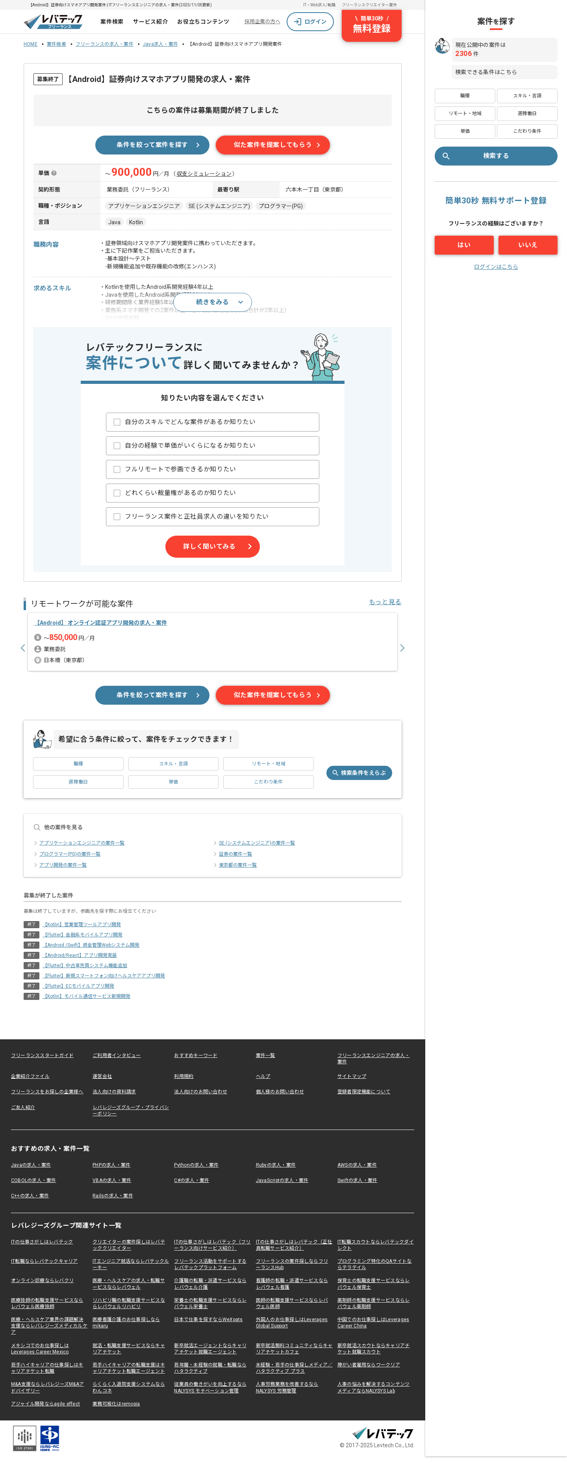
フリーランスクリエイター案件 (369, 5)
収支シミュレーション (204, 174)
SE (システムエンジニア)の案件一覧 (254, 849)
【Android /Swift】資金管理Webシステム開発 (91, 952)
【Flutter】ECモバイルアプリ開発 (78, 993)
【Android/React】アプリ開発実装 (80, 962)
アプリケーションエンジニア (144, 206)
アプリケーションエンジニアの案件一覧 (78, 849)
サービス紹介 (150, 22)
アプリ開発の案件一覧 (60, 871)
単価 (173, 788)
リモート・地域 (268, 770)
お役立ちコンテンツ (203, 22)
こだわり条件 (268, 788)
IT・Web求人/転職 (319, 5)
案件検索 (112, 22)
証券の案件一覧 (232, 860)
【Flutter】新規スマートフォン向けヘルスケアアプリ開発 (104, 982)
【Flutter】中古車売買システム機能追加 (85, 972)
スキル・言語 (173, 770)
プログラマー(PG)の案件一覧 (66, 860)
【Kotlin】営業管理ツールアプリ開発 (82, 931)
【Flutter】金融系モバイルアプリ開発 (82, 941)
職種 (78, 770)
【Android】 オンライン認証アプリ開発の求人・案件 (102, 626)
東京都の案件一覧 (235, 871)
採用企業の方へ (262, 21)
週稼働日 (78, 788)
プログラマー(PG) (281, 206)
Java (114, 222)
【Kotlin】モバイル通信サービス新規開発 (86, 1003)
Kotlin (136, 222)
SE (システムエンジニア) (219, 206)
